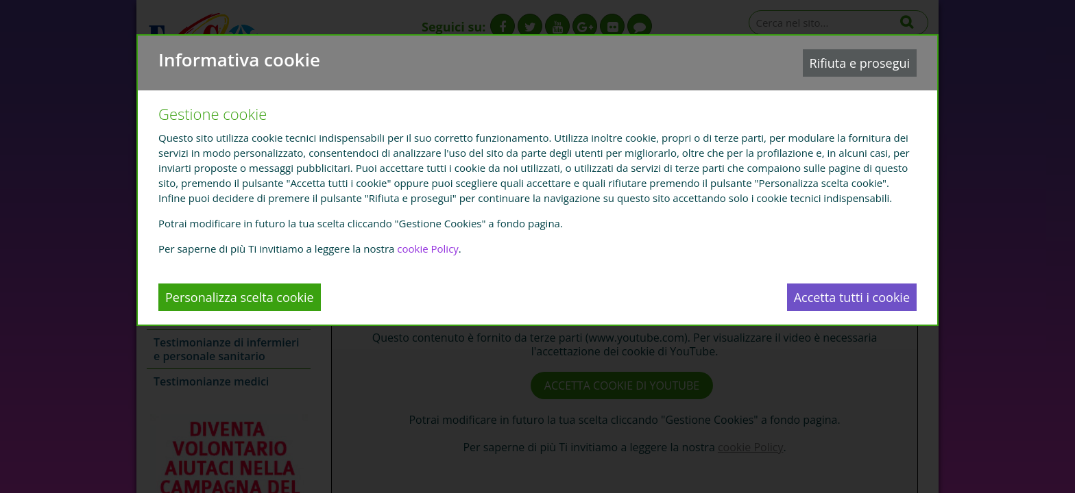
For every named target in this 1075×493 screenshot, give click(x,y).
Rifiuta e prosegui (860, 63)
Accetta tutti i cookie (852, 297)
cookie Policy (428, 248)
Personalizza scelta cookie (239, 297)
